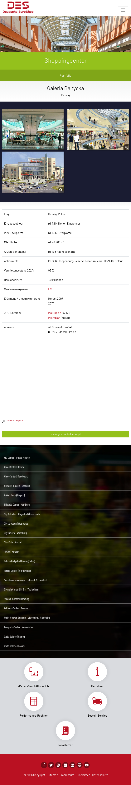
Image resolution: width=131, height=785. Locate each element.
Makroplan (54, 312)
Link (34, 675)
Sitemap (53, 775)
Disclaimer (83, 775)
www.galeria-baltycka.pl (65, 434)
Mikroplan (54, 317)
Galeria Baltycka (12, 420)
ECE (50, 289)
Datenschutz (100, 775)
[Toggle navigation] (123, 10)
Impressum (67, 775)
